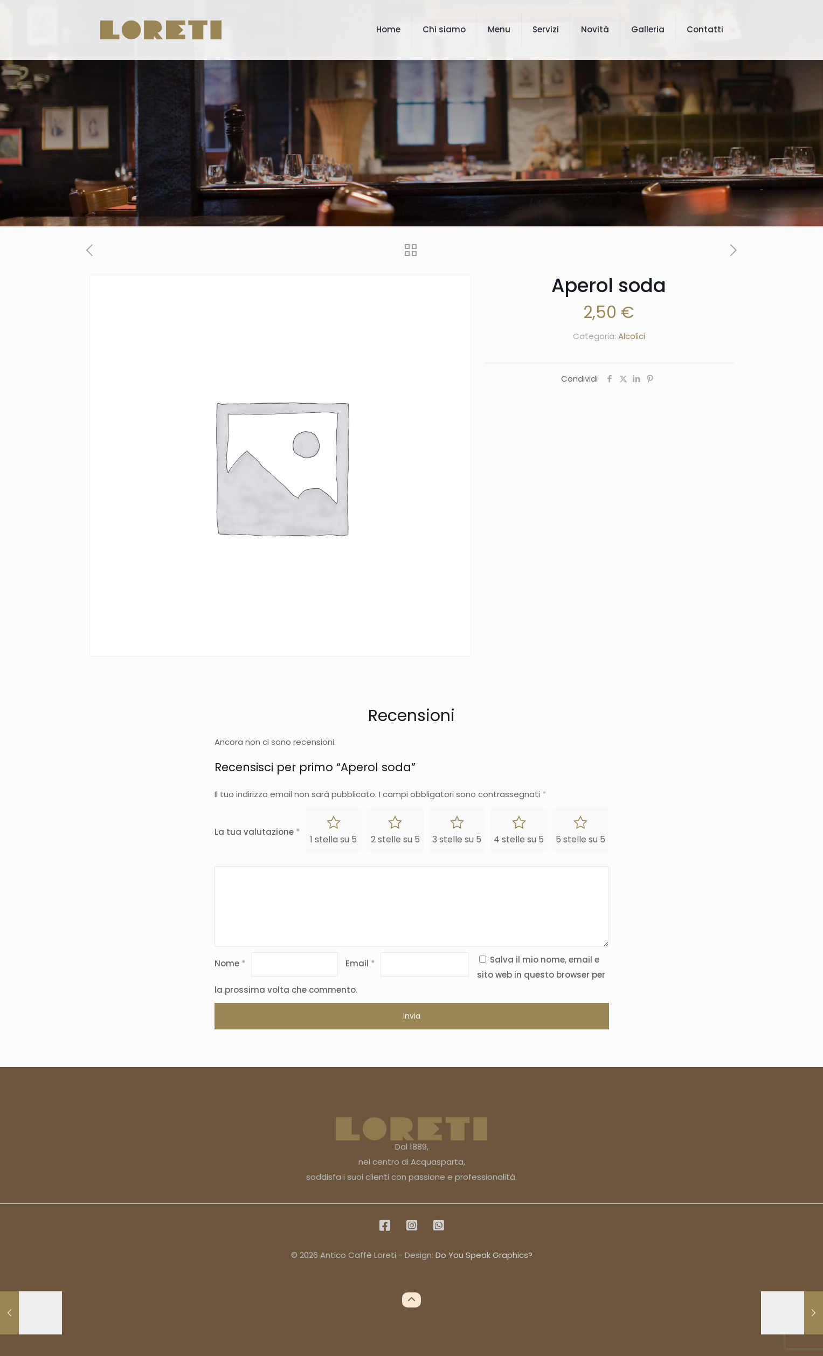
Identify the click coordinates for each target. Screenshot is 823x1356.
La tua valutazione (257, 832)
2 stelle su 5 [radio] (395, 839)
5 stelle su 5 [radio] (580, 839)
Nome (230, 963)
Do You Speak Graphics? (483, 1255)
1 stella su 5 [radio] (333, 839)
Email (360, 963)
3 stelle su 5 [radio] (456, 839)
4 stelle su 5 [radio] (519, 839)
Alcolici (631, 336)
